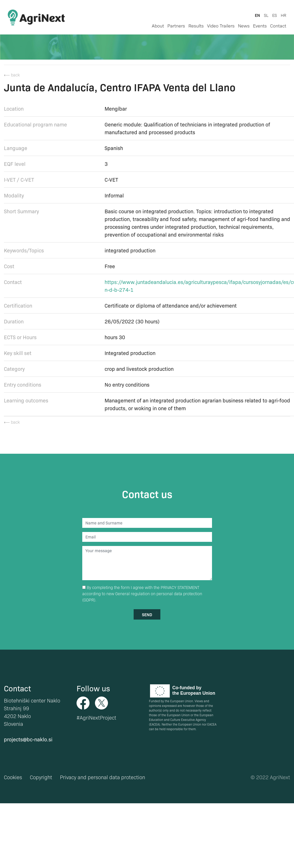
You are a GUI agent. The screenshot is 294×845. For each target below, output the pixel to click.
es (274, 15)
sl (266, 15)
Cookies (13, 777)
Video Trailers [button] (221, 26)
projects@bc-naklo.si (28, 739)
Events (260, 26)
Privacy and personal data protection (102, 777)
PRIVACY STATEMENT (180, 587)
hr (283, 15)
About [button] (158, 26)
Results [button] (196, 26)
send (147, 614)
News (244, 26)
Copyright (41, 777)
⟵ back (12, 74)
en (257, 15)
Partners (176, 26)
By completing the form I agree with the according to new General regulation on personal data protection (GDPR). (142, 593)
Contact (278, 26)
